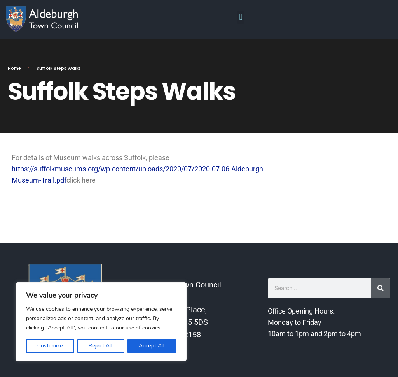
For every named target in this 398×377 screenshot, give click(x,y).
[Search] (380, 288)
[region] (101, 321)
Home (14, 68)
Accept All (152, 345)
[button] (240, 17)
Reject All (101, 345)
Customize (50, 345)
